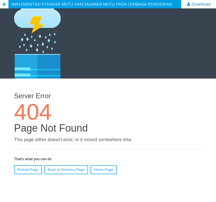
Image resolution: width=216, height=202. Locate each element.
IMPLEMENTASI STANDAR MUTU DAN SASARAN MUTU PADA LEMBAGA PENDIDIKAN (91, 4)
